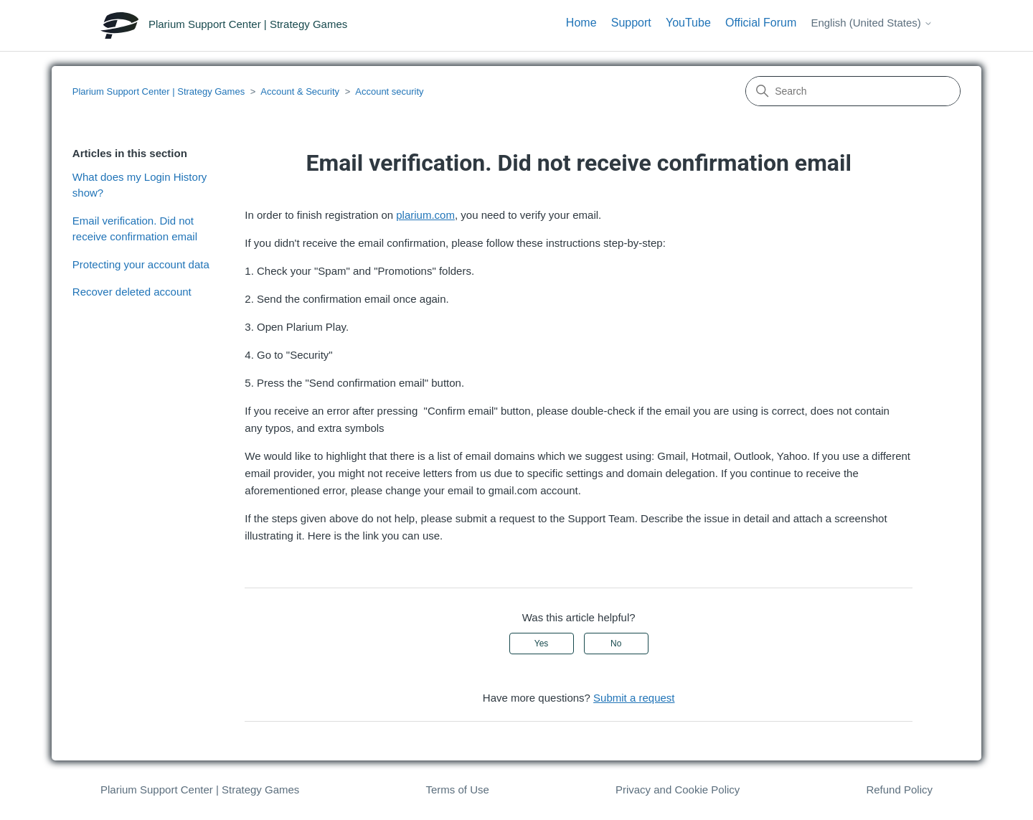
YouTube (688, 23)
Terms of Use (457, 789)
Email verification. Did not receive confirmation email (134, 229)
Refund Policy (899, 789)
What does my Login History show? (139, 185)
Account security (389, 91)
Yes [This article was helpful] (541, 643)
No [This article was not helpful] (615, 643)
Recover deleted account (132, 292)
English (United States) (872, 23)
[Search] (853, 91)
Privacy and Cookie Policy (677, 789)
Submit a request (633, 698)
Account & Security (299, 91)
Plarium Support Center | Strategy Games (158, 91)
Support (631, 23)
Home (581, 23)
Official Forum (760, 23)
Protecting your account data (140, 264)
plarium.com (425, 215)
